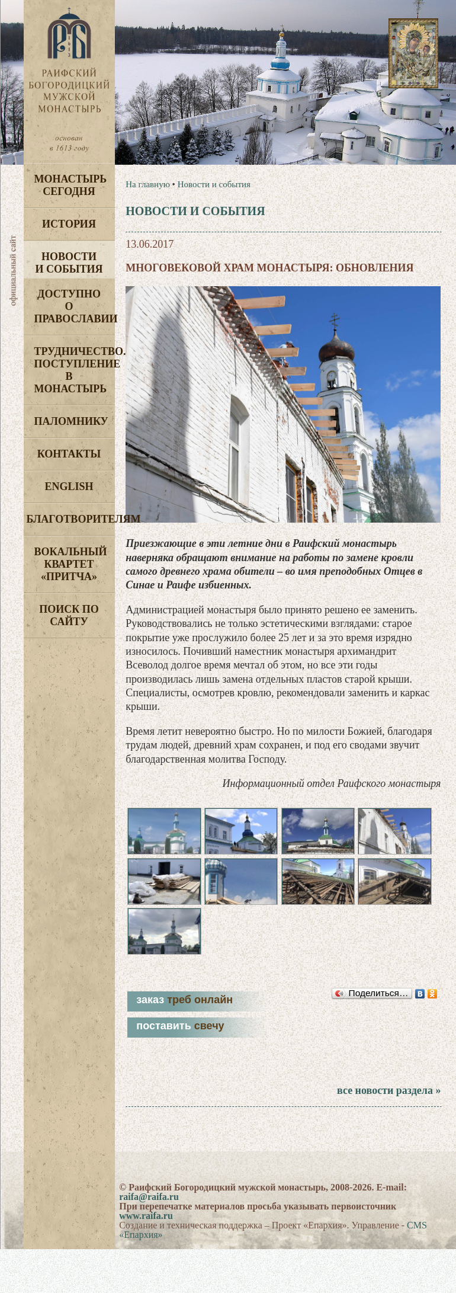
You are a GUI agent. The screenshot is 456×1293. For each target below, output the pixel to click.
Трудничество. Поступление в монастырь (74, 370)
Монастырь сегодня (70, 185)
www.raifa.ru (146, 1216)
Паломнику (71, 421)
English (68, 486)
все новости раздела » (389, 1090)
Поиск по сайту (69, 615)
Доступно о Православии (74, 306)
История (69, 224)
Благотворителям (71, 519)
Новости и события (68, 263)
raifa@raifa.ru (149, 1197)
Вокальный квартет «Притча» (70, 564)
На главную (148, 184)
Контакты (69, 454)
